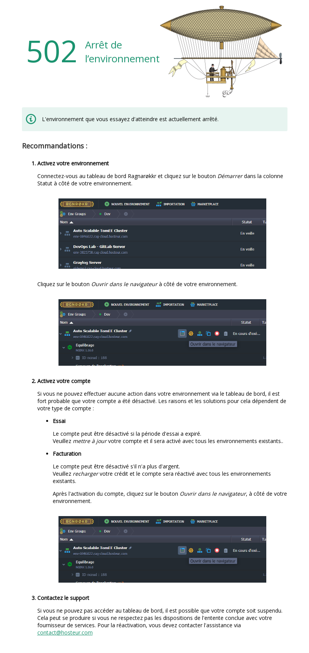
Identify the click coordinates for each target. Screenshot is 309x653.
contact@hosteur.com (65, 632)
